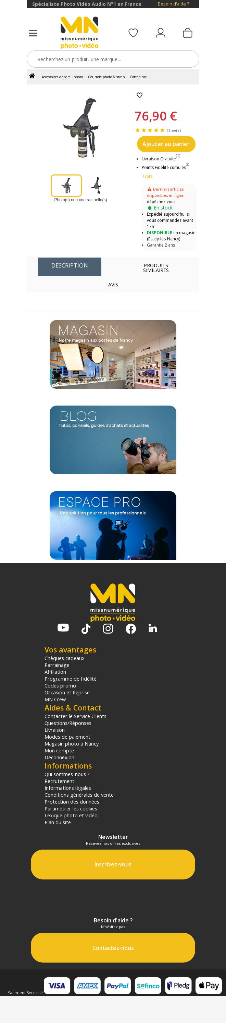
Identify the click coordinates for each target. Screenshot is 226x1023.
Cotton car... (140, 77)
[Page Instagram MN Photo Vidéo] (108, 629)
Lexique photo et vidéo (71, 815)
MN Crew (55, 699)
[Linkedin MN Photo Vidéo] (153, 629)
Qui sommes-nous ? (67, 774)
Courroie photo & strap (106, 77)
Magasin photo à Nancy (72, 743)
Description (69, 265)
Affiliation (55, 671)
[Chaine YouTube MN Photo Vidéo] (63, 628)
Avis (113, 284)
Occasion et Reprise (67, 692)
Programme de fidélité (71, 678)
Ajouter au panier (166, 144)
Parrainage (57, 664)
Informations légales (68, 787)
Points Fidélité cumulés (164, 167)
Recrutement (59, 780)
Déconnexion (59, 757)
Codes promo (60, 685)
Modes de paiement (67, 736)
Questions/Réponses (68, 722)
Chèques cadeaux (65, 658)
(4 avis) (173, 130)
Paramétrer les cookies (71, 808)
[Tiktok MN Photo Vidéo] (85, 629)
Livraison (55, 729)
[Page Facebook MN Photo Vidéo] (131, 629)
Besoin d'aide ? (173, 4)
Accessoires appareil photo (62, 77)
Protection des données (72, 801)
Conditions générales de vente (79, 794)
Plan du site (58, 822)
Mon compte (59, 750)
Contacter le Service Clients (75, 716)
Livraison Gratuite (161, 159)
